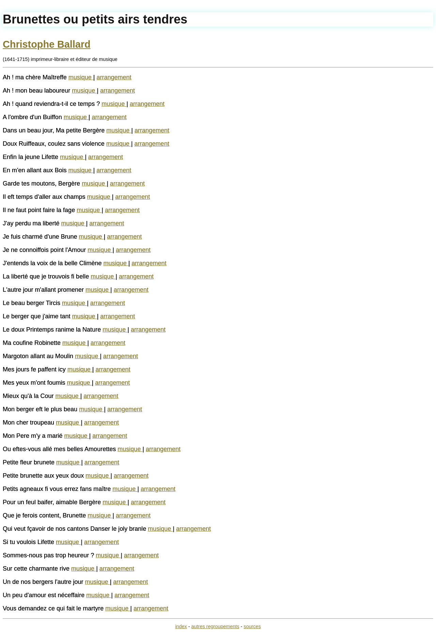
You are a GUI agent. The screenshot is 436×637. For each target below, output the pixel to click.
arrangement (114, 77)
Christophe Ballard (47, 44)
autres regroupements (215, 626)
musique (80, 77)
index (181, 626)
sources (252, 626)
